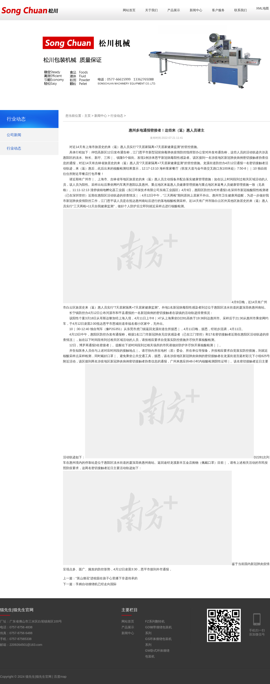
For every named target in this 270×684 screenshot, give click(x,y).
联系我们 (240, 10)
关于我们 (151, 10)
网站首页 (129, 10)
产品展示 (173, 10)
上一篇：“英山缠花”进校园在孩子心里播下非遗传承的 (100, 578)
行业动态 (14, 148)
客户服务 (218, 10)
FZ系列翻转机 (155, 621)
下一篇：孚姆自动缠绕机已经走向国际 (90, 584)
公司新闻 (14, 135)
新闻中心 (196, 10)
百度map (60, 676)
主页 (87, 115)
